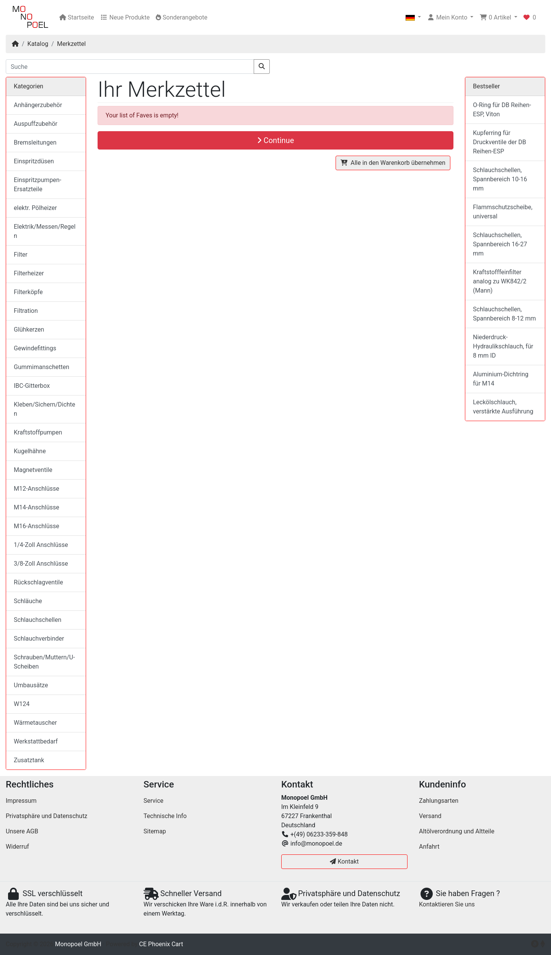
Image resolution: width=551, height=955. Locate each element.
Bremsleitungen (35, 142)
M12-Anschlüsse (36, 488)
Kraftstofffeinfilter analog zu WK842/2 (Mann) (500, 281)
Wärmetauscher (35, 722)
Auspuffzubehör (35, 123)
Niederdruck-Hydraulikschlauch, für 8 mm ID (503, 346)
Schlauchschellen (37, 619)
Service (153, 800)
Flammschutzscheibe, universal (502, 211)
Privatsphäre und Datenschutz (46, 816)
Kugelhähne (30, 451)
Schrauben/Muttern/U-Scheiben (44, 662)
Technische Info (165, 816)
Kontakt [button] (344, 861)
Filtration (26, 310)
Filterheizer (29, 273)
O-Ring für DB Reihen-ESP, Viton (502, 109)
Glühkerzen (29, 329)
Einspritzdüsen (34, 161)
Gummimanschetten (41, 367)
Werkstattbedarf (36, 741)
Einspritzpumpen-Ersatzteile (37, 184)
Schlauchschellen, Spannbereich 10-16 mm (500, 179)
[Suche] (130, 66)
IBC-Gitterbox (32, 385)
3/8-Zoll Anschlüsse (41, 563)
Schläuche (28, 601)
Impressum (21, 800)
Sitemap (154, 831)
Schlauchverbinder (39, 638)
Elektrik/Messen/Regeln (44, 231)
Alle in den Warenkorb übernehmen (393, 162)
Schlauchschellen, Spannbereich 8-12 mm (504, 314)
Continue (275, 140)
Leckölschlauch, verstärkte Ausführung (503, 407)
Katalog (38, 43)
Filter (21, 254)
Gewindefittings (35, 348)
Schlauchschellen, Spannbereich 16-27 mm (500, 244)
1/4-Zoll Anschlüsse (41, 544)
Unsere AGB (22, 831)
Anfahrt (429, 846)
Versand (430, 816)
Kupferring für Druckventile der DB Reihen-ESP (499, 142)
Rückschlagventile (38, 582)
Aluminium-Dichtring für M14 (500, 379)
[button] (413, 17)
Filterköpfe (28, 292)
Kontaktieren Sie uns (447, 904)
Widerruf (17, 846)
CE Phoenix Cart (161, 944)
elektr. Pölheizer (35, 207)
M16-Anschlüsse (36, 526)
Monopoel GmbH (78, 944)
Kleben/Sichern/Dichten (44, 409)
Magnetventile (33, 469)
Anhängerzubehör (38, 105)
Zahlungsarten (438, 800)
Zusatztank (29, 760)
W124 (21, 704)
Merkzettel (71, 43)
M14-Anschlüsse (36, 507)
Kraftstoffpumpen (38, 432)
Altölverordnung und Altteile (456, 831)
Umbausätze (31, 685)
